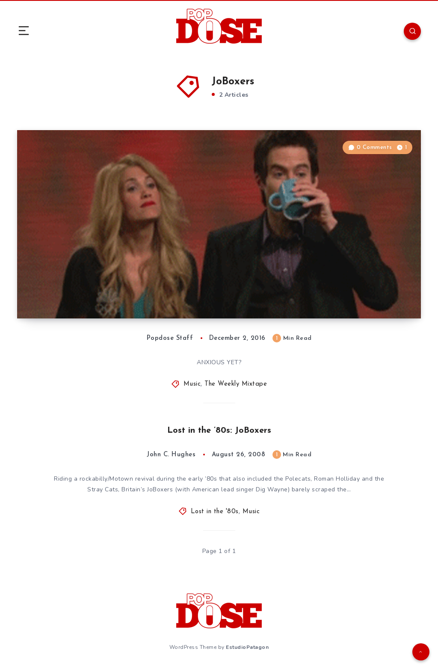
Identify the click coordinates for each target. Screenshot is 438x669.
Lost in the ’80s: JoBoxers (219, 430)
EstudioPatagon (247, 647)
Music (192, 384)
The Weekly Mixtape (235, 384)
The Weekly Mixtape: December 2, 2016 (120, 292)
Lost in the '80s (215, 511)
